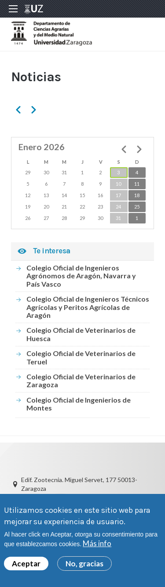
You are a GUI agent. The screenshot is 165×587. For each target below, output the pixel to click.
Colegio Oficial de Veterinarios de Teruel (81, 357)
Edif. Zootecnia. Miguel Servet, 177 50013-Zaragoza (79, 484)
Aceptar (26, 563)
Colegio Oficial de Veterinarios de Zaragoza (81, 380)
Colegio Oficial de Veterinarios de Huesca (81, 334)
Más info (97, 543)
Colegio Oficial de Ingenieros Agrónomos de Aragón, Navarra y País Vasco (81, 275)
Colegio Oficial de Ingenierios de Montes (78, 404)
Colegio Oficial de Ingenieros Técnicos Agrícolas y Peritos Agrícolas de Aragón (87, 307)
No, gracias (84, 563)
